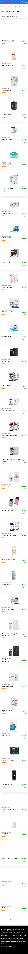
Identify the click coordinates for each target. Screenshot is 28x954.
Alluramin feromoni (7, 65)
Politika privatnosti (5, 928)
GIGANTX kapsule (7, 361)
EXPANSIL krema (7, 336)
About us (13, 929)
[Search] (22, 2)
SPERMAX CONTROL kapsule (10, 560)
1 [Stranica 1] (10, 919)
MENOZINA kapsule (7, 686)
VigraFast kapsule (7, 711)
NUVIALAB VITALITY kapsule (10, 386)
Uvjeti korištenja (14, 928)
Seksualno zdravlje (12, 6)
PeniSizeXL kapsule (7, 735)
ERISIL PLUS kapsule (8, 410)
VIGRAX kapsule (6, 164)
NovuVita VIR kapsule (8, 609)
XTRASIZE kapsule (7, 188)
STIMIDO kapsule (7, 584)
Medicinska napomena (12, 930)
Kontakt (9, 929)
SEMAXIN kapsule (7, 312)
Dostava (18, 929)
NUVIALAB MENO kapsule (9, 435)
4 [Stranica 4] (17, 919)
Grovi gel (4, 883)
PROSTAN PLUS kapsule (9, 535)
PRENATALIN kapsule (8, 510)
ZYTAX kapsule (6, 114)
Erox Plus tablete (7, 784)
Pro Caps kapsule (7, 908)
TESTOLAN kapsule (7, 262)
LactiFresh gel (6, 486)
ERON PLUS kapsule (8, 213)
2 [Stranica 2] (12, 919)
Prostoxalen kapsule (8, 760)
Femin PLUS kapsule (8, 287)
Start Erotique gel (7, 834)
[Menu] (2, 2)
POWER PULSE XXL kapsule (10, 858)
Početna (3, 6)
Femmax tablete (6, 90)
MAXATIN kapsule (7, 139)
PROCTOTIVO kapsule (8, 809)
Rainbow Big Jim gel (8, 41)
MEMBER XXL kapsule (8, 238)
